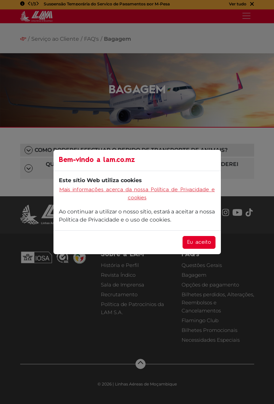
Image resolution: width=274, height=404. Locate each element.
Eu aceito (199, 242)
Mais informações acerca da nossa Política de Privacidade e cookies (137, 194)
